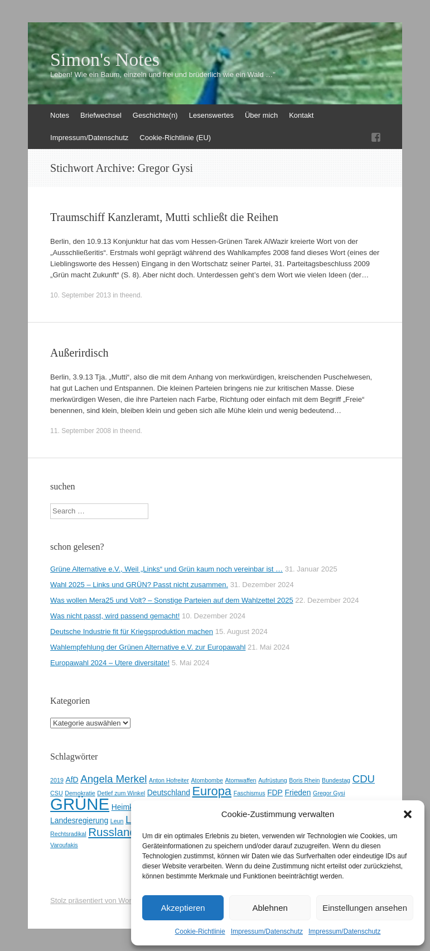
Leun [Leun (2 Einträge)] (117, 821)
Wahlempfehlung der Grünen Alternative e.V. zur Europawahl (147, 647)
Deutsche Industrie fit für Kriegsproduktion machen (131, 631)
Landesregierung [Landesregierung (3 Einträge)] (79, 820)
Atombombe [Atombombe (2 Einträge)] (207, 780)
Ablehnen (269, 907)
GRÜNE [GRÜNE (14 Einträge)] (79, 804)
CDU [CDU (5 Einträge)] (363, 779)
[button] (407, 814)
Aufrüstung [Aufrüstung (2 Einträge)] (272, 780)
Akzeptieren (183, 907)
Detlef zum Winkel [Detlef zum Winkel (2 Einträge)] (121, 793)
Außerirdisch (79, 353)
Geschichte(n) (155, 115)
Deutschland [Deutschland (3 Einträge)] (168, 792)
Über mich (261, 115)
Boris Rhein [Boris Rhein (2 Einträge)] (304, 780)
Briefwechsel (101, 115)
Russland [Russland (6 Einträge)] (112, 831)
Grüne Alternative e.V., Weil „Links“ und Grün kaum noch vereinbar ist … (166, 569)
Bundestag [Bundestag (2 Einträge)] (336, 780)
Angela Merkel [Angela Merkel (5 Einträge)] (113, 779)
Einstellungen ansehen (364, 907)
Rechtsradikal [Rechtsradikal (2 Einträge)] (68, 833)
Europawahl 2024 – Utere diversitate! (110, 663)
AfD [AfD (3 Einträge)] (71, 779)
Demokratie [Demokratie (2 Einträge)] (80, 793)
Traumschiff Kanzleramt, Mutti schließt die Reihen (164, 217)
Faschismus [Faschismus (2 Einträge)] (249, 793)
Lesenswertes (211, 115)
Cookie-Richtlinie (200, 931)
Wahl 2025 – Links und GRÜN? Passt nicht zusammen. (139, 584)
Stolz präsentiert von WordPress (102, 900)
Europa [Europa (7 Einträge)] (212, 791)
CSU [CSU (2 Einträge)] (56, 793)
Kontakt (301, 115)
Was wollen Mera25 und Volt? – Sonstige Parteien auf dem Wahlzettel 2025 (171, 600)
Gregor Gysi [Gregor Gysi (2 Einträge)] (329, 793)
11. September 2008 (80, 431)
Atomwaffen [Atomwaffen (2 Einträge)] (240, 780)
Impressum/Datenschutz (267, 931)
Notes (59, 115)
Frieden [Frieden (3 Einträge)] (297, 792)
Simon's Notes (105, 59)
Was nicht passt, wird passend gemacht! (115, 616)
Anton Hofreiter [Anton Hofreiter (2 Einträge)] (169, 780)
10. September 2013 (80, 295)
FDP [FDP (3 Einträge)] (275, 792)
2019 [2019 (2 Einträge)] (57, 780)
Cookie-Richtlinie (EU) (175, 137)
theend (130, 295)
